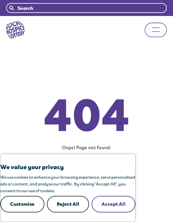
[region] (68, 188)
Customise (22, 204)
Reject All (68, 204)
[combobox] (86, 8)
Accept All (113, 204)
